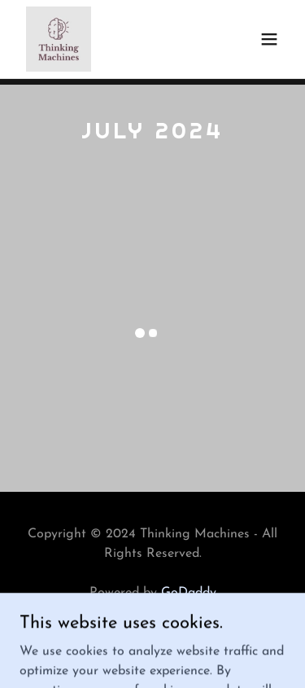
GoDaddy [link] (188, 592)
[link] (58, 39)
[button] (269, 39)
